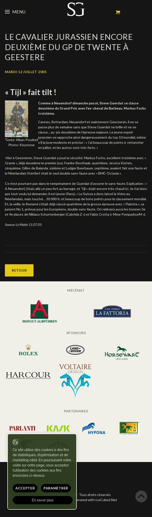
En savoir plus (43, 500)
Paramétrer (55, 488)
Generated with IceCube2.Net (93, 500)
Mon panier (117, 12)
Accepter (25, 488)
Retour (19, 270)
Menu (15, 11)
